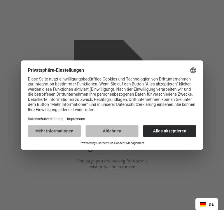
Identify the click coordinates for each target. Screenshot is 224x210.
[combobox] (206, 204)
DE (207, 204)
